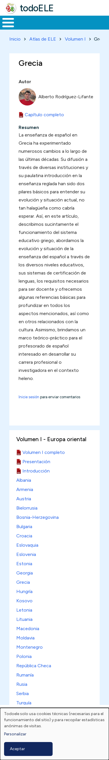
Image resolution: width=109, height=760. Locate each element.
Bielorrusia (26, 508)
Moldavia (25, 638)
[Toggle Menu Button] (8, 23)
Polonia (24, 656)
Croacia (24, 536)
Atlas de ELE (42, 39)
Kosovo (24, 600)
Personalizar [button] (15, 734)
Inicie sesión (29, 397)
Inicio (15, 39)
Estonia (24, 563)
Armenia (24, 489)
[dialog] (54, 734)
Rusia (21, 684)
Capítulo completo (44, 114)
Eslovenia (26, 554)
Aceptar (17, 748)
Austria (23, 498)
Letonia (24, 610)
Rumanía (25, 675)
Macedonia (27, 628)
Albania (23, 480)
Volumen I (75, 39)
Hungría (24, 591)
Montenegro (29, 647)
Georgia (24, 573)
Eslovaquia (27, 545)
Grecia (23, 582)
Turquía (23, 703)
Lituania (24, 619)
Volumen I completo (43, 452)
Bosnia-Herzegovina (37, 517)
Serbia (22, 693)
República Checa (33, 665)
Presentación (36, 461)
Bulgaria (24, 526)
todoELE (37, 8)
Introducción (36, 471)
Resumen (29, 127)
